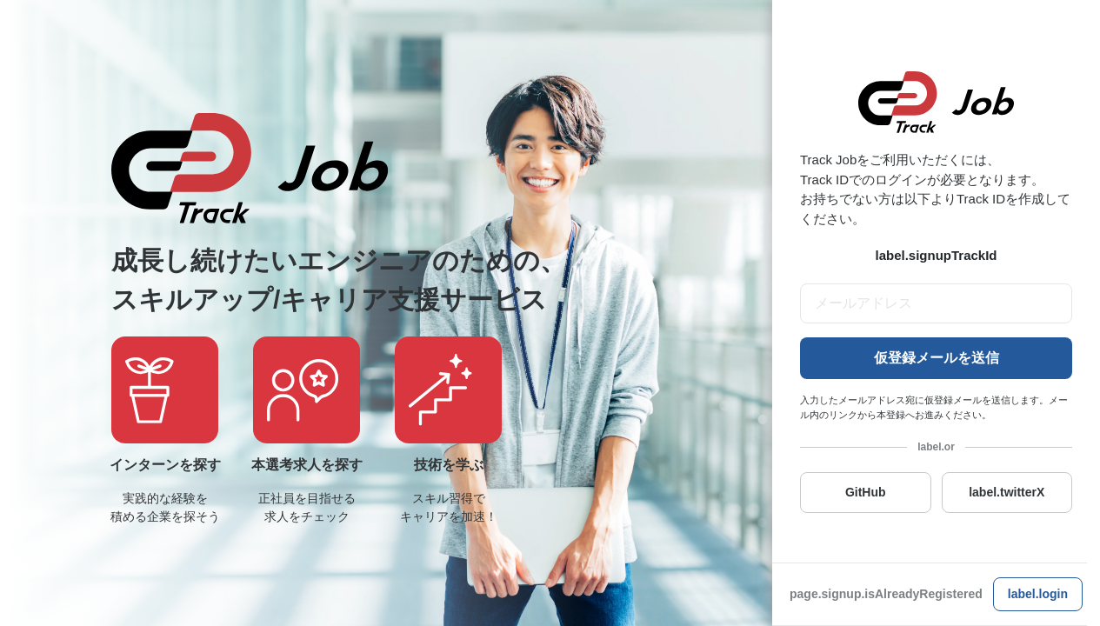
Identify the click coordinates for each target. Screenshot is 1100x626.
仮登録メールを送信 (936, 357)
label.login (1038, 594)
